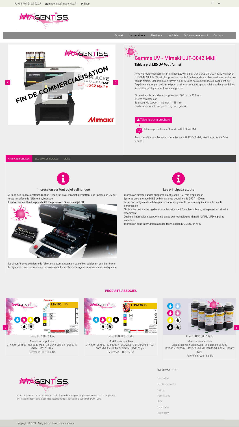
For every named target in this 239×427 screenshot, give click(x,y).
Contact (218, 35)
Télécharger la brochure (153, 119)
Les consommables (49, 158)
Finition (156, 35)
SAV (159, 401)
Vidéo (71, 158)
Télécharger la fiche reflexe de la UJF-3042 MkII (166, 129)
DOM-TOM (163, 413)
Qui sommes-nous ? (196, 35)
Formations (163, 395)
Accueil (119, 35)
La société (163, 407)
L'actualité (163, 378)
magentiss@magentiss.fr (64, 3)
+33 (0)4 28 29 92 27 (30, 3)
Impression (137, 35)
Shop (90, 3)
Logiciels (173, 35)
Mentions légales (166, 384)
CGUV (160, 390)
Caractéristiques (20, 158)
